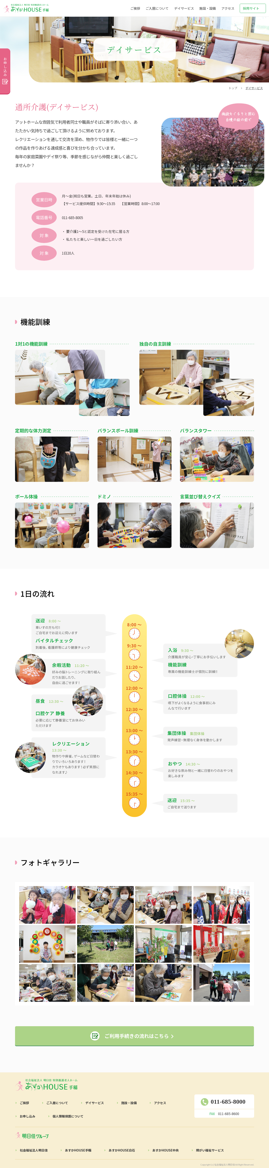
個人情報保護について (68, 1116)
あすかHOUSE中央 (165, 1150)
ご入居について (157, 8)
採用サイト (251, 8)
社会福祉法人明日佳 (34, 1150)
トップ (233, 88)
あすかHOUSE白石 (122, 1150)
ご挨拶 (135, 8)
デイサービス (184, 8)
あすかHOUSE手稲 (78, 1150)
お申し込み (27, 1116)
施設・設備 (207, 8)
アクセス (227, 8)
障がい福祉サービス (210, 1150)
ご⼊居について (57, 1103)
